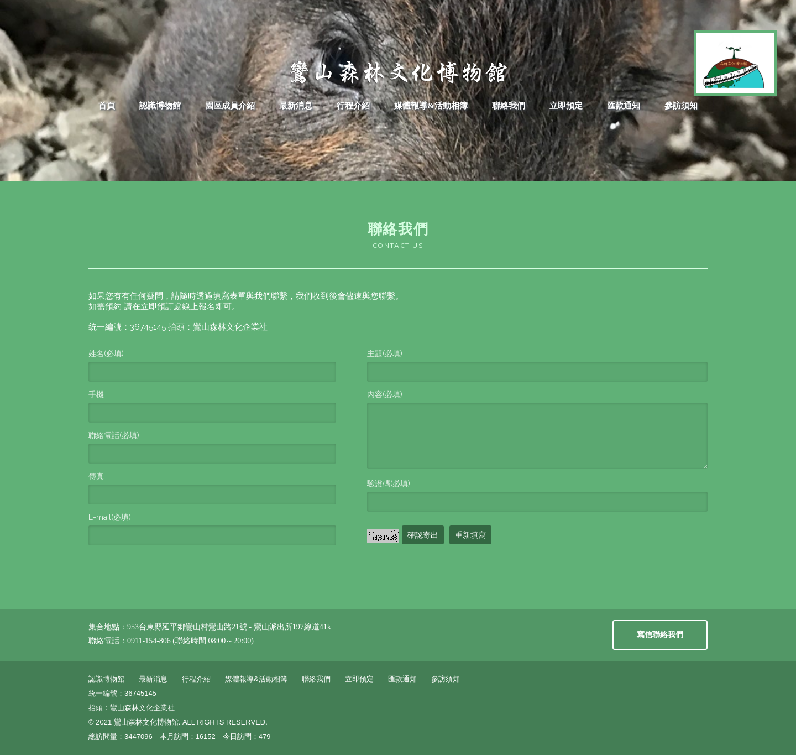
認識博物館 (160, 105)
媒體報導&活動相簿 (431, 105)
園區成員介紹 (230, 105)
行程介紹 (353, 105)
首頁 (106, 105)
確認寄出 (422, 534)
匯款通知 (623, 105)
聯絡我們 (508, 105)
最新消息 (295, 105)
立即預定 (566, 105)
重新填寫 (470, 534)
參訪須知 (681, 105)
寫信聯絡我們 (660, 635)
